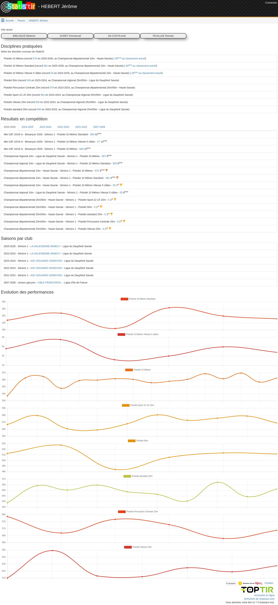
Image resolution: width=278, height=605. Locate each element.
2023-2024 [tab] (45, 127)
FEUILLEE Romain (163, 35)
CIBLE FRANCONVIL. (50, 282)
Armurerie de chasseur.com (259, 598)
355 (115, 163)
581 (43, 94)
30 (114, 185)
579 (52, 87)
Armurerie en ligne (264, 595)
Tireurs (21, 20)
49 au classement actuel (140, 65)
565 (39, 109)
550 (37, 102)
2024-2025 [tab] (28, 127)
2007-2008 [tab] (99, 127)
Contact (269, 583)
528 (29, 80)
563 (81, 148)
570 (35, 58)
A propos (231, 583)
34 (52, 73)
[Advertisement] (199, 9)
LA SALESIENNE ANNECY (45, 246)
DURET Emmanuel (70, 35)
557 (104, 156)
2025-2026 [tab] (10, 127)
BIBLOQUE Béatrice (24, 35)
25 (121, 192)
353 (92, 134)
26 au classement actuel (146, 73)
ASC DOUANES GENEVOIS (46, 260)
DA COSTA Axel (117, 35)
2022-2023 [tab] (63, 127)
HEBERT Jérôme (38, 20)
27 (98, 141)
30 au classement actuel (129, 58)
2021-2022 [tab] (81, 127)
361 (46, 65)
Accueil (9, 20)
